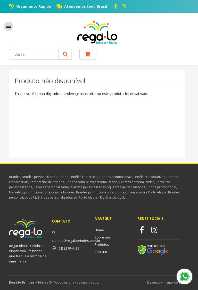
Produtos (102, 244)
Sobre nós (103, 237)
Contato (101, 251)
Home (99, 230)
